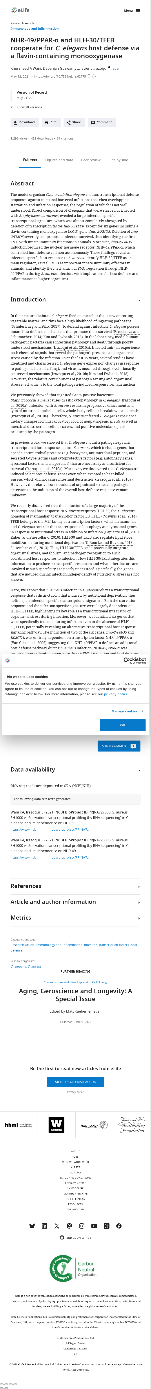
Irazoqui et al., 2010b (69, 374)
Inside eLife (75, 1188)
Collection (66, 1022)
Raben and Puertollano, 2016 (35, 537)
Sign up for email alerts (75, 1082)
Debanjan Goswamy (59, 68)
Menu (128, 10)
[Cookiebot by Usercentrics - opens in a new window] (126, 660)
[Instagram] (82, 1228)
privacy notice (116, 694)
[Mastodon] (69, 1228)
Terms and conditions (75, 1178)
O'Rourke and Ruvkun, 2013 (109, 542)
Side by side (118, 160)
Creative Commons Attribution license (91, 1364)
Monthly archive (76, 1193)
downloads (42, 138)
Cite (53, 122)
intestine (90, 945)
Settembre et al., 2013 (29, 548)
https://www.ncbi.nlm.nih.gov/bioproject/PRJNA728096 (50, 857)
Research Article (23, 23)
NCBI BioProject (69, 812)
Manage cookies (124, 711)
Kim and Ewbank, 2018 (62, 337)
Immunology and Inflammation (35, 28)
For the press (75, 1199)
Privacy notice (75, 1092)
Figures (59, 160)
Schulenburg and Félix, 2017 (35, 326)
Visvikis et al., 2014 (119, 516)
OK (122, 725)
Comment (105, 123)
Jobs (75, 1156)
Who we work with (75, 1162)
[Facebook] (119, 1228)
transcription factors (114, 945)
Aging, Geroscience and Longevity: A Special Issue (75, 995)
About (75, 1151)
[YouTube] (94, 1228)
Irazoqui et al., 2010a (71, 347)
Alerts (75, 1167)
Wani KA (17, 812)
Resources (75, 1204)
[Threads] (107, 1228)
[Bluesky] (32, 1228)
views (19, 138)
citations (65, 138)
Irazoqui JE (35, 812)
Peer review (91, 160)
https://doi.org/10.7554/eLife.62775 (60, 76)
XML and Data (75, 1209)
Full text (30, 160)
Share (76, 122)
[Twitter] (57, 1228)
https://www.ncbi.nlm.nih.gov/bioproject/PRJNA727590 (50, 829)
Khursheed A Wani (26, 68)
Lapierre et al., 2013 (122, 532)
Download (27, 122)
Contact (75, 1172)
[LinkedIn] (44, 1228)
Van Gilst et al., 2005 (28, 643)
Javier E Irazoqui (94, 68)
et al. (117, 68)
